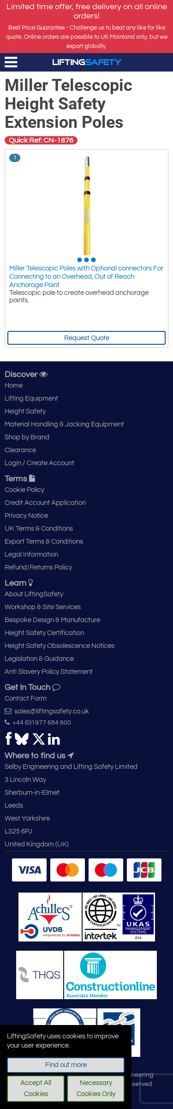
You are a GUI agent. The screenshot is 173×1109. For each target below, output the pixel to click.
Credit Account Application (45, 502)
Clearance (20, 450)
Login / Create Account (39, 463)
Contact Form (26, 698)
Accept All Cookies (35, 1088)
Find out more (66, 1064)
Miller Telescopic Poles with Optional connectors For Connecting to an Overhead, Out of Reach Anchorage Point (86, 276)
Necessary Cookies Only (96, 1088)
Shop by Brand (27, 437)
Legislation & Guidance (39, 658)
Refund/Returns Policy (38, 567)
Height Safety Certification (44, 632)
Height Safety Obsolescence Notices (59, 645)
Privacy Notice (26, 515)
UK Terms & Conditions (39, 528)
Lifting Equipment (31, 398)
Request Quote (86, 338)
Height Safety (25, 411)
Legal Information (31, 554)
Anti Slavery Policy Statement (49, 671)
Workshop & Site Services (43, 607)
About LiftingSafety (34, 594)
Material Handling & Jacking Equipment (64, 424)
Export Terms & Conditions (44, 541)
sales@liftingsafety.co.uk (47, 711)
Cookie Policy (24, 489)
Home (14, 385)
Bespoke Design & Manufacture (52, 620)
